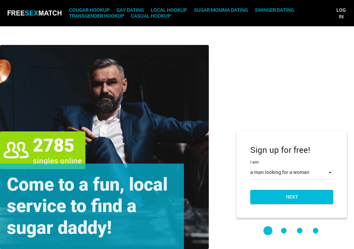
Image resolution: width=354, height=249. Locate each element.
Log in (341, 13)
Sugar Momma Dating (221, 10)
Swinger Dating (274, 10)
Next (292, 196)
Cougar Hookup (89, 10)
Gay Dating (130, 10)
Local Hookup (169, 10)
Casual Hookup (151, 16)
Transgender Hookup (96, 16)
